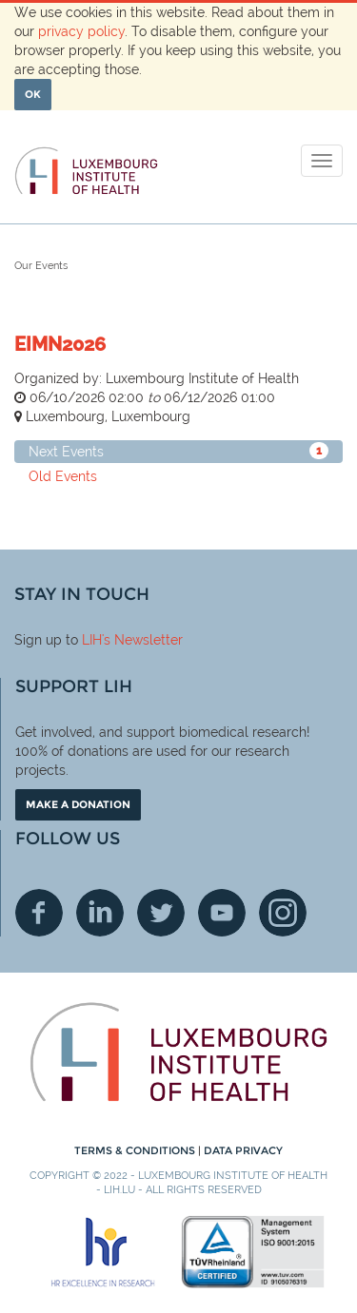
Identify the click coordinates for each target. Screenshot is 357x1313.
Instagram (283, 912)
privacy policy (81, 31)
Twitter (161, 912)
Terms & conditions (136, 1150)
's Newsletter (142, 639)
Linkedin (100, 912)
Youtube (222, 912)
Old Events (63, 476)
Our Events (41, 266)
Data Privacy (243, 1150)
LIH (92, 639)
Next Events (178, 450)
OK (33, 94)
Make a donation (78, 804)
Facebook (39, 912)
